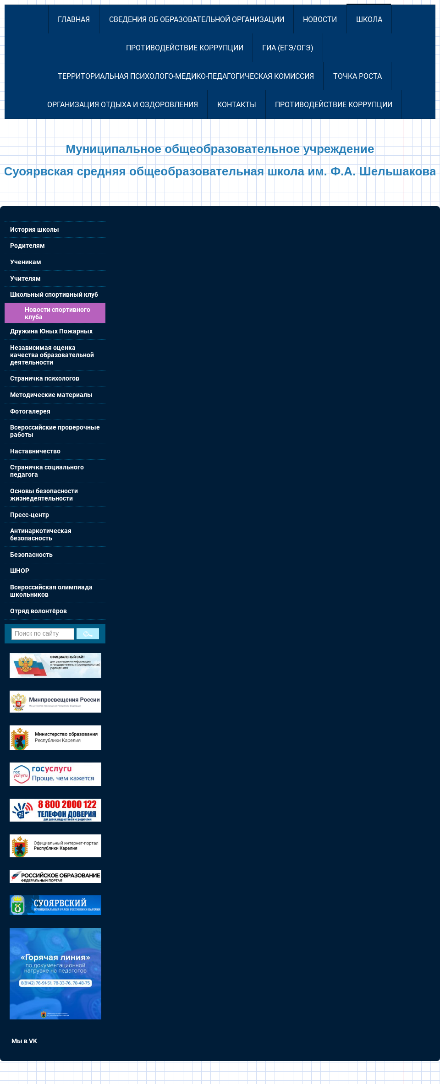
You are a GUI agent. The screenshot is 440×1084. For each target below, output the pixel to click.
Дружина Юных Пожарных (51, 331)
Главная (74, 19)
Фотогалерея (30, 411)
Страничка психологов (44, 378)
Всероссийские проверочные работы (55, 431)
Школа (369, 19)
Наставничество (35, 451)
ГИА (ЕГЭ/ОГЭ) (288, 48)
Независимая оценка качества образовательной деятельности (52, 355)
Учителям (25, 278)
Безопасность (31, 554)
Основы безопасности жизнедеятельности (44, 494)
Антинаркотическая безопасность (41, 534)
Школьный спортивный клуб (54, 294)
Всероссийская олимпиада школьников (51, 590)
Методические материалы (51, 394)
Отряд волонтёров (38, 611)
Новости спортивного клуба (57, 313)
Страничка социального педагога (47, 470)
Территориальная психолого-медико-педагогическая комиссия (186, 76)
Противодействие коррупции (184, 48)
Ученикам (25, 262)
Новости (320, 19)
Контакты (236, 104)
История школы (34, 229)
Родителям (27, 245)
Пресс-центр (29, 514)
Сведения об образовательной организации (196, 19)
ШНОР (19, 570)
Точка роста (357, 76)
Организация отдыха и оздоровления (122, 104)
